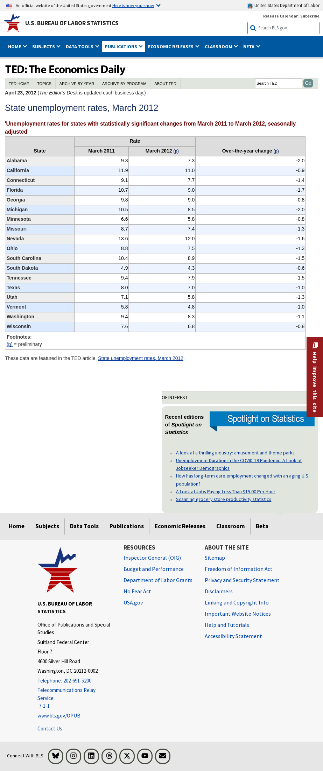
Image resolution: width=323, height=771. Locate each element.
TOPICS (44, 84)
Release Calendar (280, 16)
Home (16, 526)
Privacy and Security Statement (242, 580)
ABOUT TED (165, 84)
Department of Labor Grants (158, 580)
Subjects (47, 526)
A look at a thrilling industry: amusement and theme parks (235, 453)
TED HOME (19, 84)
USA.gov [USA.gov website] (133, 602)
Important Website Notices (238, 613)
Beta (262, 526)
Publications (127, 526)
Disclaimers (219, 591)
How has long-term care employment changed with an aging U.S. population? (242, 480)
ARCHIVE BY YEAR (76, 84)
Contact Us (49, 728)
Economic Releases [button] (171, 46)
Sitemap (215, 557)
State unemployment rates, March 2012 (140, 358)
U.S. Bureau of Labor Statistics (72, 23)
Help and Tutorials (227, 624)
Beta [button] (249, 46)
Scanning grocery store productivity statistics (223, 499)
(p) (10, 344)
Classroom (230, 526)
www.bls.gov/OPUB (58, 715)
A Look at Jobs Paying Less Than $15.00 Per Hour (225, 491)
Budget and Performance (154, 568)
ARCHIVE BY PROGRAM (124, 84)
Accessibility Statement (233, 635)
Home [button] (15, 46)
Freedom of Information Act (239, 568)
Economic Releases (180, 526)
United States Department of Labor (283, 5)
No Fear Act (137, 591)
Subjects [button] (44, 46)
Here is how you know (133, 5)
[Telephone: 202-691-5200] (75, 681)
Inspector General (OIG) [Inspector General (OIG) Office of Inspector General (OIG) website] (152, 557)
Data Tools (84, 526)
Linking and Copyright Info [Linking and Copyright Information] (237, 602)
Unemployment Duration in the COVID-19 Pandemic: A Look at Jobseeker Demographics (239, 464)
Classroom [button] (219, 46)
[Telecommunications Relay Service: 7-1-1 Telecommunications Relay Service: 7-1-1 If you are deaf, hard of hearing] (75, 698)
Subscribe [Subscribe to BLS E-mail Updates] (310, 16)
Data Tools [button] (80, 46)
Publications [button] (121, 46)
